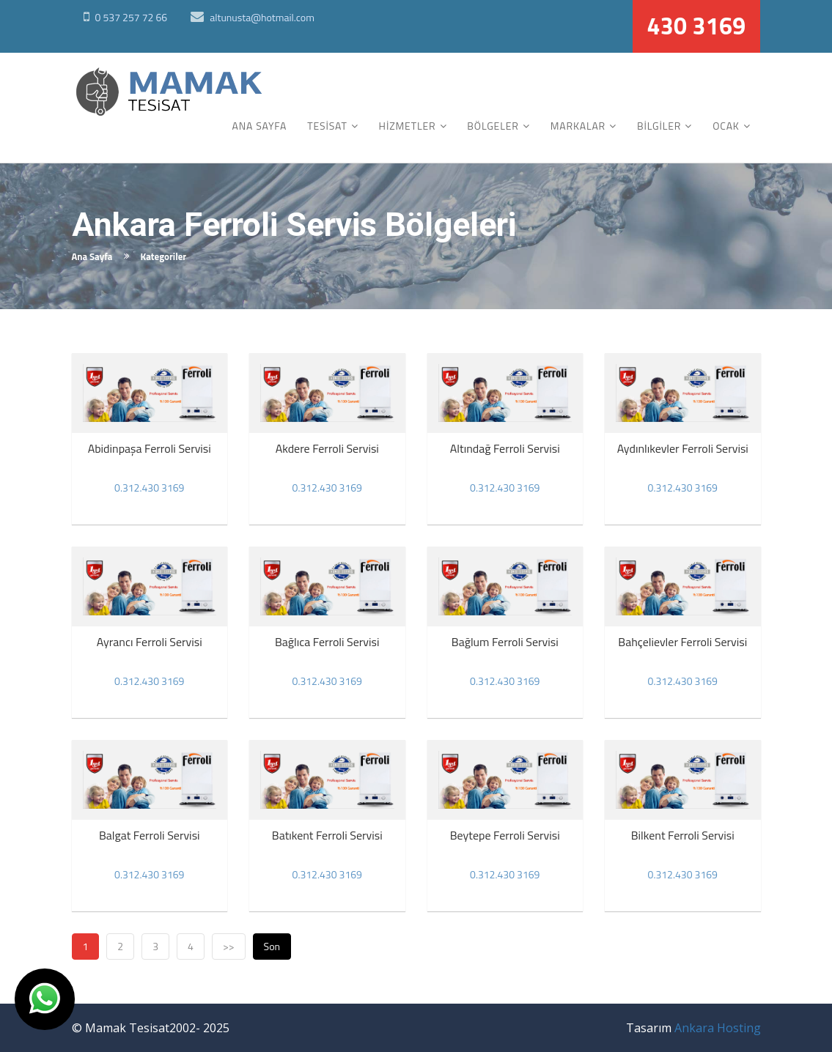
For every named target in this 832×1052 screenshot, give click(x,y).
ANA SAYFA (259, 125)
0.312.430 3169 (149, 487)
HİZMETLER (407, 125)
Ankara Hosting (717, 1028)
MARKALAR (578, 125)
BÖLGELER (492, 125)
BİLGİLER (659, 125)
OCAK (726, 125)
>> (229, 946)
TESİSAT (327, 125)
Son (272, 946)
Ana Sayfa (92, 256)
